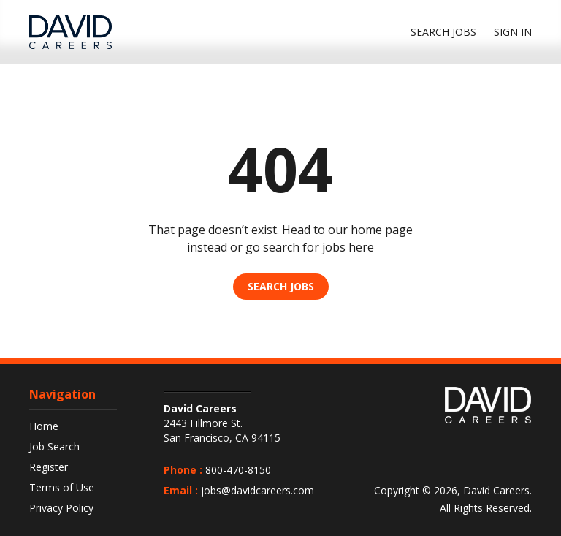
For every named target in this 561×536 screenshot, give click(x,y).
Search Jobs (281, 286)
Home (43, 426)
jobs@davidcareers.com (257, 490)
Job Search (54, 446)
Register (48, 467)
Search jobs (443, 32)
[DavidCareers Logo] (70, 32)
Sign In (513, 32)
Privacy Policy (61, 508)
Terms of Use (61, 487)
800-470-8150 (238, 470)
